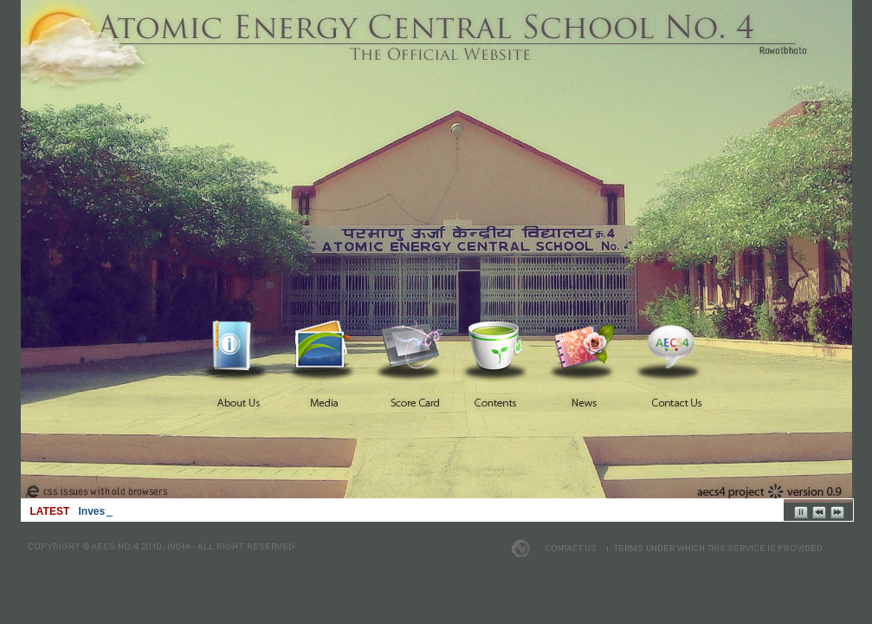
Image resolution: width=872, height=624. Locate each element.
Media (325, 346)
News (585, 346)
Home (239, 346)
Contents (498, 346)
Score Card (412, 346)
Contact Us (672, 346)
